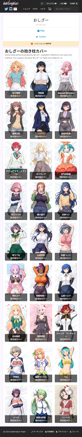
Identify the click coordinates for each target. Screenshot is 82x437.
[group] (16, 79)
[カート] (50, 9)
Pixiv (41, 31)
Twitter (41, 37)
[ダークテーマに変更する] (42, 3)
